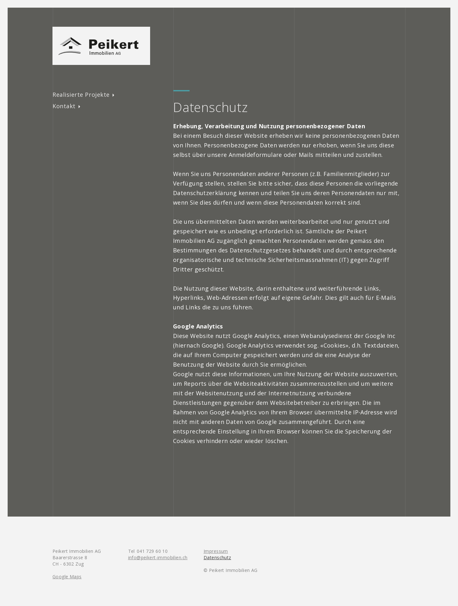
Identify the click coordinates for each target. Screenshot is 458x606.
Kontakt (64, 106)
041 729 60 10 (152, 551)
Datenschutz (217, 557)
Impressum (216, 551)
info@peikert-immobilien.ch (158, 557)
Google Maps (67, 577)
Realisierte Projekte (81, 94)
